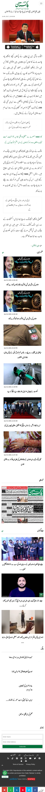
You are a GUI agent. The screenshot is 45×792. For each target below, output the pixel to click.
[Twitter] (33, 758)
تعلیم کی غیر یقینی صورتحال (25, 714)
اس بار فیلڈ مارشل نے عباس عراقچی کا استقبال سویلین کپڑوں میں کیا (22, 425)
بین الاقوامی (35, 245)
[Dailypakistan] (19, 6)
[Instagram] (24, 758)
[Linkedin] (20, 758)
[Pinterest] (15, 758)
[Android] (24, 761)
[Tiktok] (11, 758)
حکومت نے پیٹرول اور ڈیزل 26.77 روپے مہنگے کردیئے (22, 391)
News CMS (21, 779)
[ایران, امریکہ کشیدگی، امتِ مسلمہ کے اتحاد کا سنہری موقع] (38, 703)
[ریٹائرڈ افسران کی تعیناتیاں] (38, 689)
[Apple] (20, 761)
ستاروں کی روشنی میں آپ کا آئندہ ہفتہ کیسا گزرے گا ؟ (22, 318)
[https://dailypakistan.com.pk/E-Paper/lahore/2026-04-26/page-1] (22, 504)
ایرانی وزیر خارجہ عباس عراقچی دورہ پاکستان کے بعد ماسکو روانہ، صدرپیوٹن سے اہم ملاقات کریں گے (18, 205)
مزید (3, 252)
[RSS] (7, 758)
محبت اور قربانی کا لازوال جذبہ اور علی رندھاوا (20, 657)
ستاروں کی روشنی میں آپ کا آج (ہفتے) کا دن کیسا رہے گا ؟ (22, 284)
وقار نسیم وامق (29, 690)
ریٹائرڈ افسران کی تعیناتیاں (25, 686)
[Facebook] (38, 758)
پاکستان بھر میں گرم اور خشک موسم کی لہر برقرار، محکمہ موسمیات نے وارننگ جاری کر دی (18, 124)
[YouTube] (29, 758)
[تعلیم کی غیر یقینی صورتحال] (38, 717)
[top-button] (2, 765)
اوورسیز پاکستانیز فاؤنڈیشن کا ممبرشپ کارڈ (21, 671)
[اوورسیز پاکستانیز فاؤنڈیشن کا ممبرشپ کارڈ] (38, 675)
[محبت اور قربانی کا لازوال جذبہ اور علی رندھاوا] (38, 660)
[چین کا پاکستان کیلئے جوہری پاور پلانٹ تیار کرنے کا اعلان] (35, 789)
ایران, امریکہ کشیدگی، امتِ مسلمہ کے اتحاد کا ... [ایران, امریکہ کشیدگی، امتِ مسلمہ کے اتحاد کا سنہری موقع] (19, 700)
